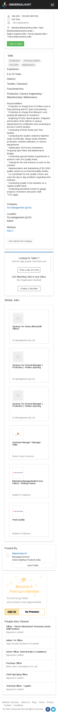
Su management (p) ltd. (19, 207)
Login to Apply (15, 44)
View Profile (32, 565)
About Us (25, 702)
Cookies (8, 705)
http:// (10, 230)
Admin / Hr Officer (14, 640)
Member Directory (10, 702)
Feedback (18, 705)
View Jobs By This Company (20, 241)
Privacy (50, 702)
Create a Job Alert (29, 288)
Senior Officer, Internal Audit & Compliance (26, 652)
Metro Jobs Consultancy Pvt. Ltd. (22, 666)
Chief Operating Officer (17, 674)
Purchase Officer (14, 663)
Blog (34, 702)
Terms (42, 702)
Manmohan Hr (19, 553)
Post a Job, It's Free (29, 270)
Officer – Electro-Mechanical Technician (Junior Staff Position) (28, 627)
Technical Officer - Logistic (18, 686)
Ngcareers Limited (15, 632)
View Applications (18, 23)
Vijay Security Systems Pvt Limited (22, 643)
